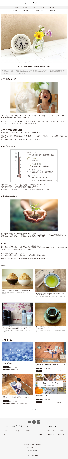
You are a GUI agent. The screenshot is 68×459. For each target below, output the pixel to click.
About (40, 430)
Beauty (17, 430)
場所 (6, 369)
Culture (6, 435)
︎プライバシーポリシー (36, 447)
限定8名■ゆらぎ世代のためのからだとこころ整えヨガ (16, 397)
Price (40, 434)
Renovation (28, 435)
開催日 (6, 367)
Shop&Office (61, 434)
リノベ (15, 10)
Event (17, 435)
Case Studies (51, 430)
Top (6, 430)
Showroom (51, 434)
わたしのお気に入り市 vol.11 (10, 363)
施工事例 (52, 10)
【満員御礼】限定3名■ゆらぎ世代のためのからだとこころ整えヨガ (50, 365)
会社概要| (28, 447)
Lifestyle (27, 430)
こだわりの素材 (39, 10)
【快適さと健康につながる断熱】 (29, 258)
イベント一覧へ (34, 409)
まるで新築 (26, 10)
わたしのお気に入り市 (41, 395)
